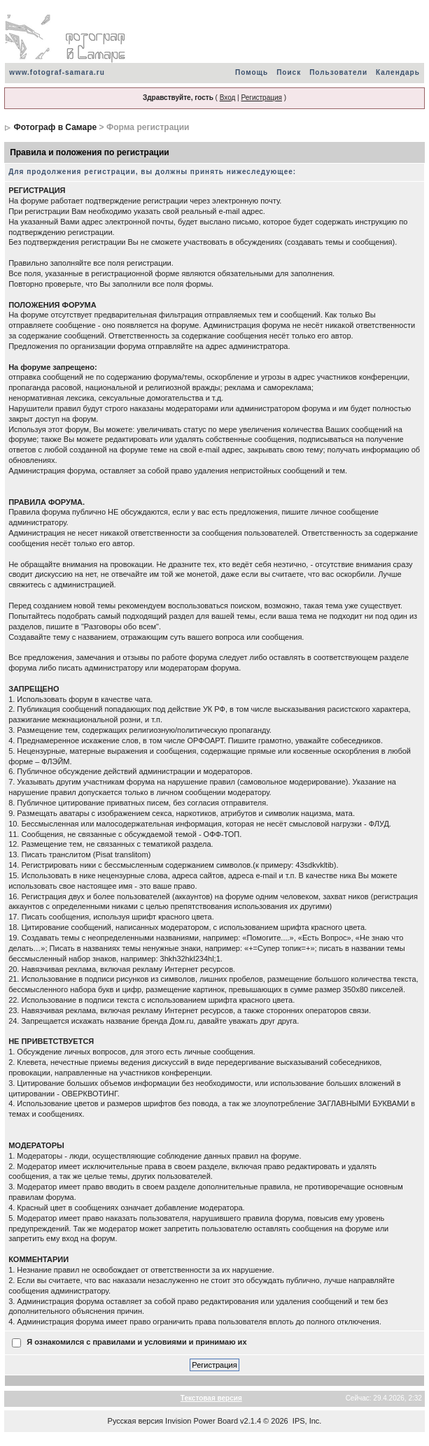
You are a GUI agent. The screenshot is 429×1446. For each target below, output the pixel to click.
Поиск (288, 72)
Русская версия (135, 1421)
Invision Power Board (201, 1421)
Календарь (398, 72)
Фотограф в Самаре (55, 127)
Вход (228, 97)
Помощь (251, 72)
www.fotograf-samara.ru (57, 72)
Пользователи (338, 72)
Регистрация (261, 97)
